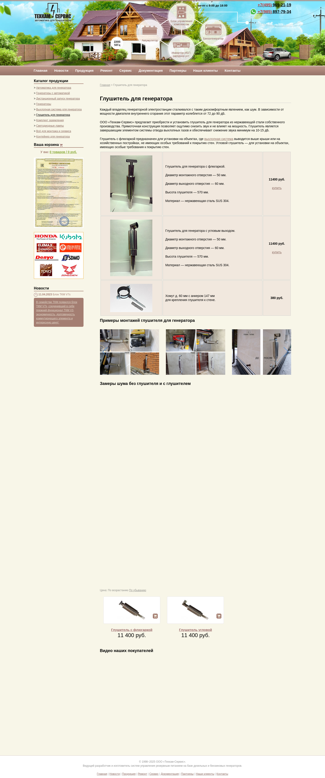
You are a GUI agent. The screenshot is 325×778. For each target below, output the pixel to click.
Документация (151, 70)
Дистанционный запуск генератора (58, 98)
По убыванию (137, 590)
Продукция (84, 70)
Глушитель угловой (195, 630)
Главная (40, 70)
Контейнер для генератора (53, 136)
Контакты (233, 70)
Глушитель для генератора (53, 114)
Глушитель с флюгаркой (131, 630)
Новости (61, 70)
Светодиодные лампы (50, 125)
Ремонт (106, 70)
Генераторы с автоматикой (53, 93)
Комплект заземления (50, 120)
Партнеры (177, 70)
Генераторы (43, 104)
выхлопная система (218, 139)
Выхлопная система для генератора (58, 109)
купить (276, 188)
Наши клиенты (205, 70)
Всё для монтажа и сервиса (53, 131)
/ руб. (63, 152)
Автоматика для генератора (53, 87)
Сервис (125, 70)
